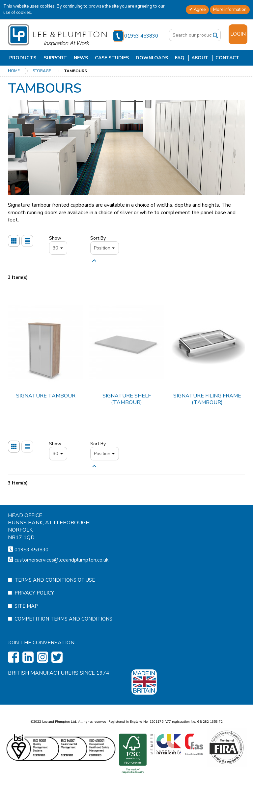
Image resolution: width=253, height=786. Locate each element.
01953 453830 (135, 36)
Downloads (152, 58)
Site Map (26, 625)
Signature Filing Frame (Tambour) (207, 399)
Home (14, 70)
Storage (42, 70)
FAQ (179, 58)
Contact (227, 58)
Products (22, 58)
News (81, 58)
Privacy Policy (34, 612)
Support (55, 58)
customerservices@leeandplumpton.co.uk (61, 579)
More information (229, 10)
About (200, 58)
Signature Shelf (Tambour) (126, 399)
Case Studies (112, 58)
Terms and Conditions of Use (54, 599)
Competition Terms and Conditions (63, 638)
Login (238, 34)
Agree (199, 10)
